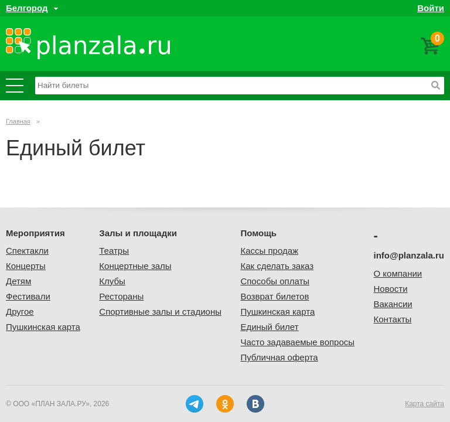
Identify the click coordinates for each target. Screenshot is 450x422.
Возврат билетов (274, 296)
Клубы (112, 281)
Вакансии (393, 304)
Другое (20, 311)
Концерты (26, 266)
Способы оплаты (274, 281)
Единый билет (269, 327)
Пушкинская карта (43, 327)
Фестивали (28, 296)
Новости (391, 289)
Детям (18, 281)
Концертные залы (135, 266)
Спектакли (27, 251)
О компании (398, 273)
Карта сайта (424, 404)
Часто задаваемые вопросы (297, 342)
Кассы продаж (269, 251)
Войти (430, 8)
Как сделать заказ (276, 266)
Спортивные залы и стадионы (160, 311)
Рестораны (121, 296)
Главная (18, 121)
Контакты (393, 319)
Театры (114, 251)
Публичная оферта (279, 357)
